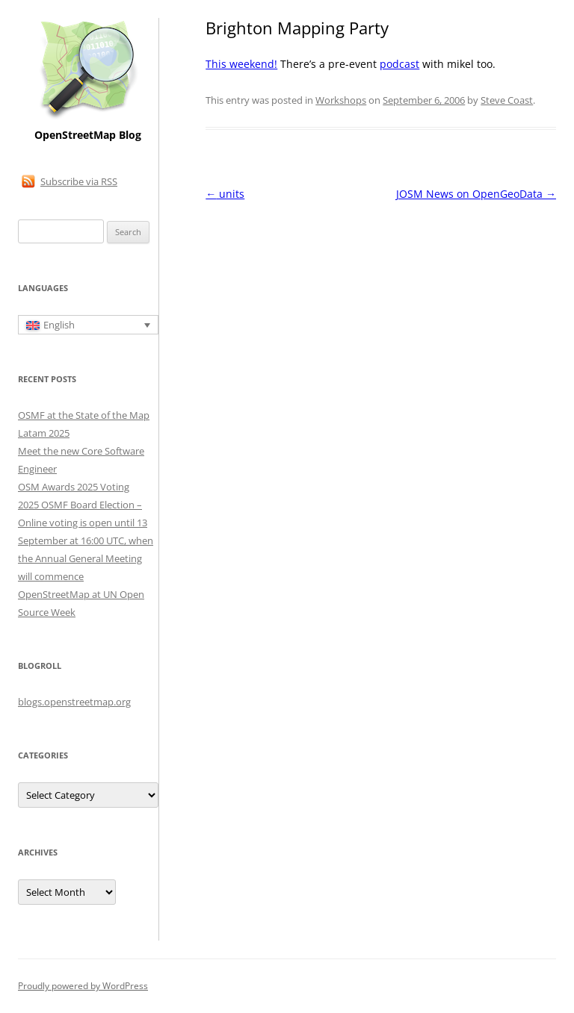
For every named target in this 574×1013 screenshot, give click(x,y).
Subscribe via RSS (78, 181)
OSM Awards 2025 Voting (73, 486)
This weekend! (241, 64)
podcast (399, 64)
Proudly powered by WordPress (83, 985)
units (225, 194)
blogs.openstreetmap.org (74, 701)
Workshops (340, 100)
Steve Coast (507, 100)
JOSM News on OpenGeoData (476, 194)
